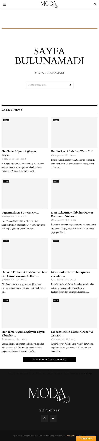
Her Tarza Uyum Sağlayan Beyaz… (19, 153)
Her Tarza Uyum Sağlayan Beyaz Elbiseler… (23, 333)
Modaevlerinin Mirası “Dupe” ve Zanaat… (72, 333)
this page (88, 373)
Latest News (12, 110)
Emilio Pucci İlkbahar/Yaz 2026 (71, 151)
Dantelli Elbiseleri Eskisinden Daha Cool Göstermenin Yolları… (25, 274)
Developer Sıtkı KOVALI (75, 435)
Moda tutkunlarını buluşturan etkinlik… (70, 274)
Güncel (6, 120)
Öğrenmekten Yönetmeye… (20, 213)
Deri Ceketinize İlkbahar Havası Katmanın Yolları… (72, 214)
